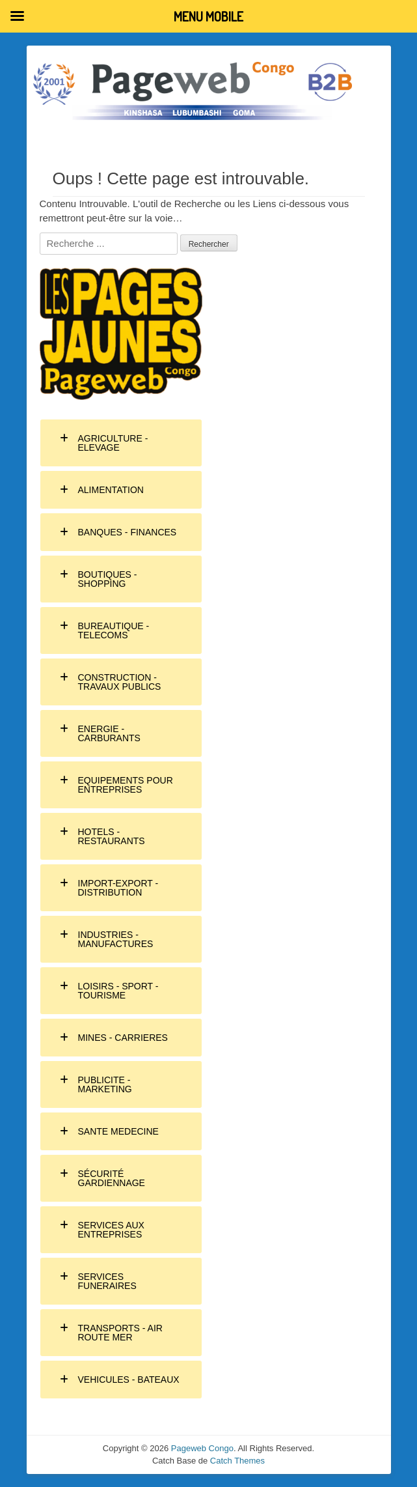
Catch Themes (237, 1461)
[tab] (121, 442)
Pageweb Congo (202, 1448)
